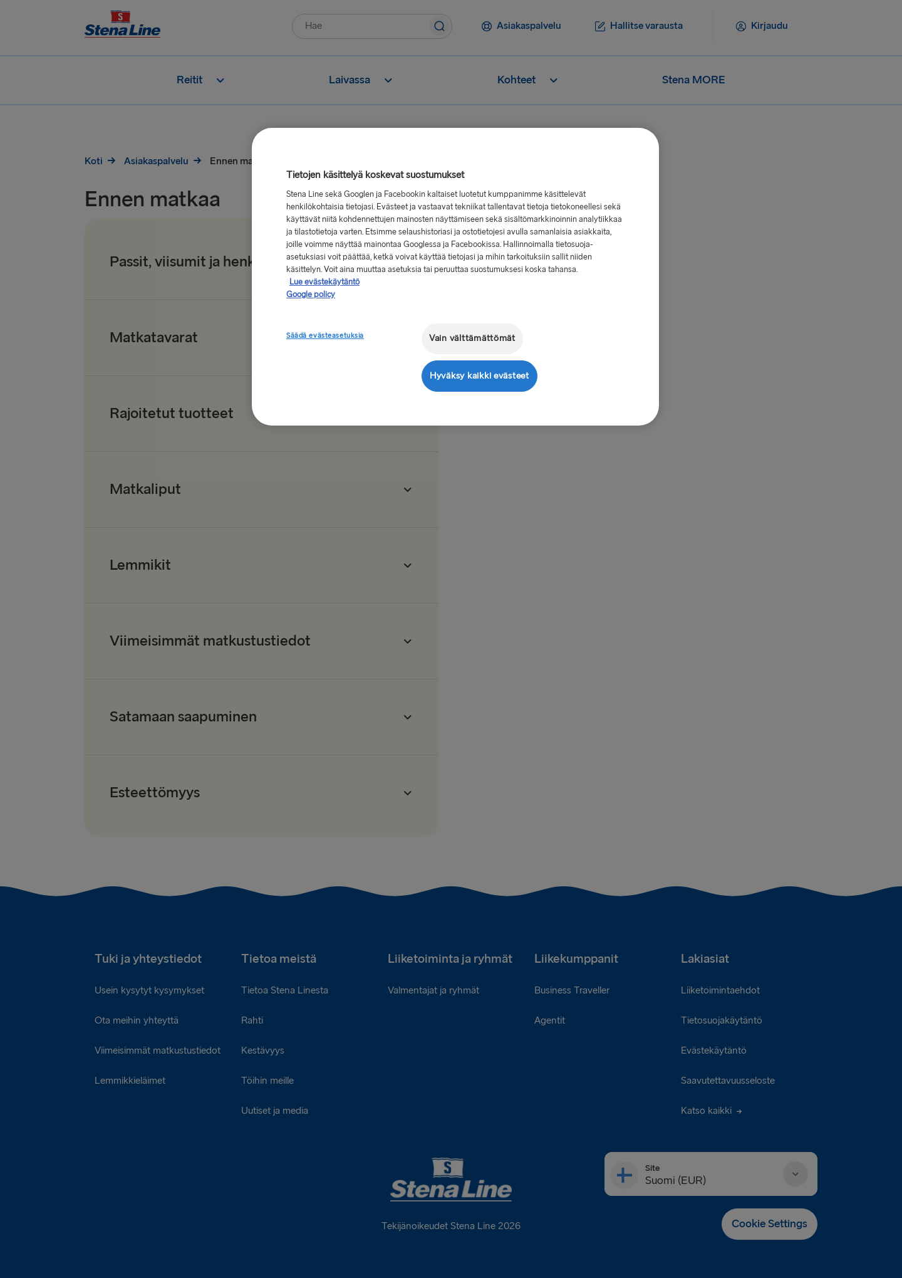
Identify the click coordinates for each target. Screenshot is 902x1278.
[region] (455, 277)
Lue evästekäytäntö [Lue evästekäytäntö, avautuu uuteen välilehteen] (324, 282)
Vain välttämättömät (472, 338)
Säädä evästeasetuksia (325, 336)
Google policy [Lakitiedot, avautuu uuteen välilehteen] (310, 295)
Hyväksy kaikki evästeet (479, 375)
